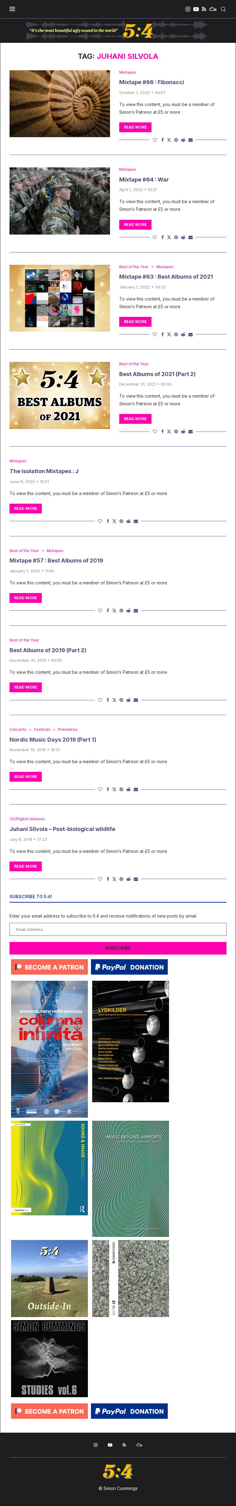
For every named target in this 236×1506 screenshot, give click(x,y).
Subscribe (118, 950)
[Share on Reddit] (183, 140)
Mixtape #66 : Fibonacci (151, 82)
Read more (135, 127)
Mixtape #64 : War (144, 180)
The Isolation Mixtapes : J (44, 472)
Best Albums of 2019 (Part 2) (48, 652)
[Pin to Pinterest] (176, 140)
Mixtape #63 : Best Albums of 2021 (166, 277)
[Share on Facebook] (162, 140)
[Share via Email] (190, 140)
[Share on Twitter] (169, 140)
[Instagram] (188, 9)
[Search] (223, 9)
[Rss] (204, 9)
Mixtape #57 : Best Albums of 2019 (56, 562)
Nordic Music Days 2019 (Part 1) (53, 742)
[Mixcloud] (212, 9)
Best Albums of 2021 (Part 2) (157, 375)
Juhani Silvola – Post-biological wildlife (62, 831)
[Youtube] (196, 9)
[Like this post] (155, 140)
